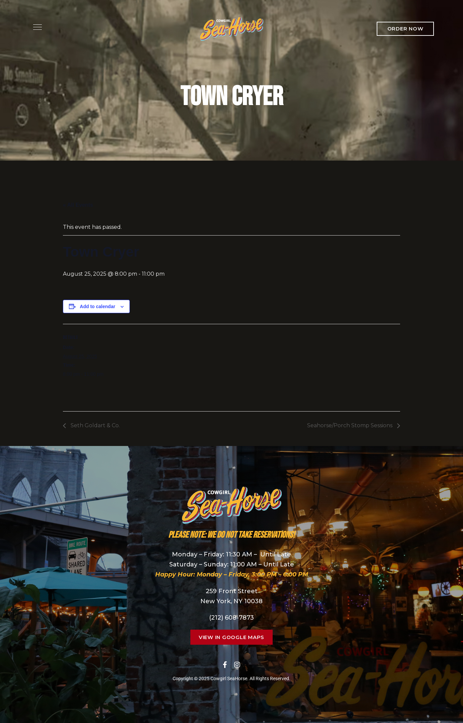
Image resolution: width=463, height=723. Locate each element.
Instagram (237, 664)
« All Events (78, 205)
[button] (405, 29)
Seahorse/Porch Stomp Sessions (350, 425)
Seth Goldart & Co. (94, 425)
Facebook (225, 664)
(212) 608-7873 (231, 617)
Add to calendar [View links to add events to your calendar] (97, 306)
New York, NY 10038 (231, 601)
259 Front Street (232, 591)
